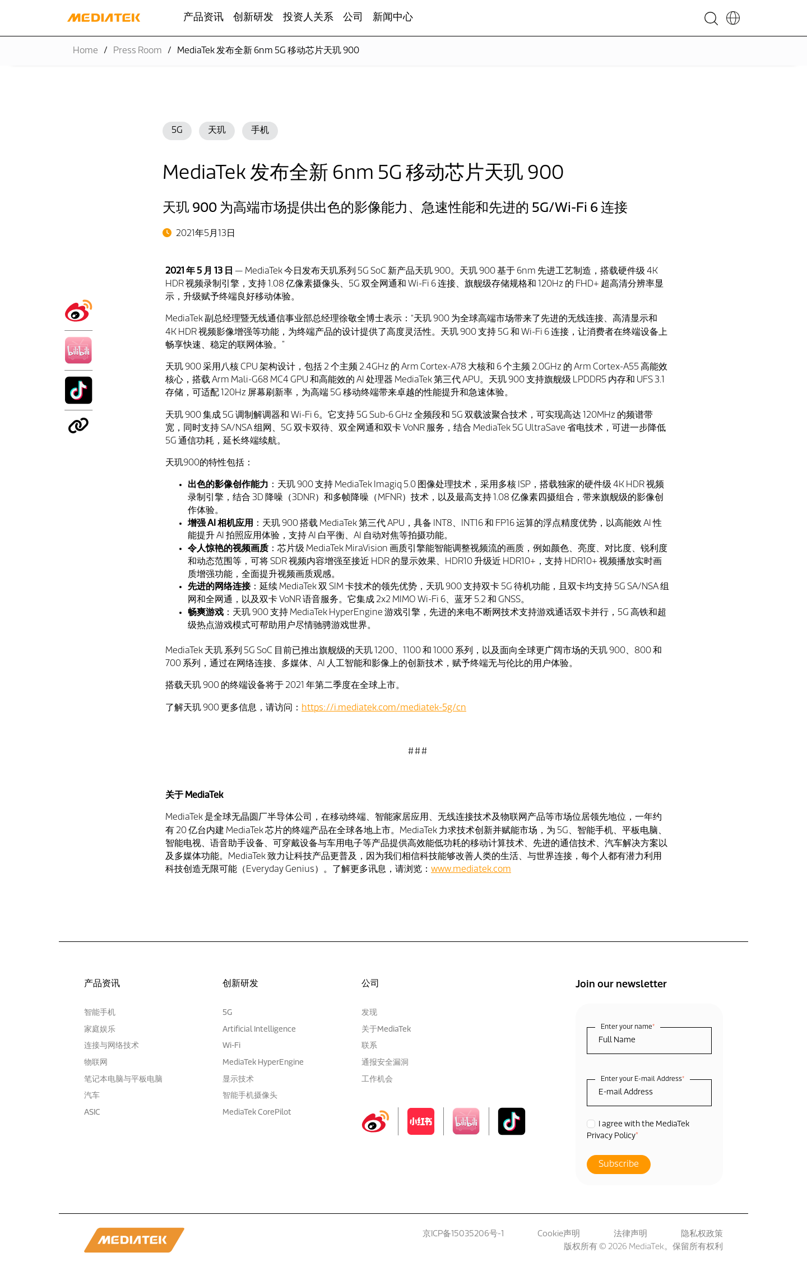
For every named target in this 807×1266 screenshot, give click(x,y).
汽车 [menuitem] (92, 1096)
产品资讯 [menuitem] (203, 17)
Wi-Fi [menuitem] (231, 1046)
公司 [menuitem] (353, 17)
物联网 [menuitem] (96, 1063)
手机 (260, 130)
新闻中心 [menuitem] (393, 17)
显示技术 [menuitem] (238, 1079)
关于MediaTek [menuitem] (386, 1029)
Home (85, 51)
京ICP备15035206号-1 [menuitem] (463, 1234)
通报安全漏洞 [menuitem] (385, 1063)
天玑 (217, 130)
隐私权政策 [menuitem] (702, 1234)
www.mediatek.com (471, 869)
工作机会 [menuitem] (377, 1079)
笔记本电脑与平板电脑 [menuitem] (123, 1079)
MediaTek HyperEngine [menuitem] (263, 1063)
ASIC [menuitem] (92, 1112)
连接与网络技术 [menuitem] (111, 1046)
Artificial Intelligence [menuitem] (259, 1029)
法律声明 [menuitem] (630, 1234)
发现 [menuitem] (369, 1013)
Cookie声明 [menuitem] (558, 1234)
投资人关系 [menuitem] (308, 17)
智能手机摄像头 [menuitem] (249, 1096)
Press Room (137, 51)
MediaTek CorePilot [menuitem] (256, 1112)
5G (177, 130)
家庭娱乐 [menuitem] (99, 1029)
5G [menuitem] (227, 1013)
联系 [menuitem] (369, 1046)
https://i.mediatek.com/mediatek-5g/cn (384, 708)
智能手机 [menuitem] (99, 1013)
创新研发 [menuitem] (253, 17)
